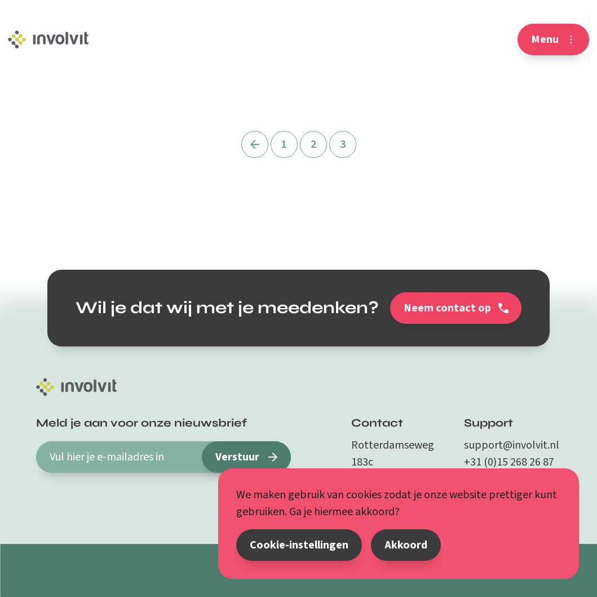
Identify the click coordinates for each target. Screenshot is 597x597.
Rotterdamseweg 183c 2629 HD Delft (392, 462)
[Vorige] (254, 144)
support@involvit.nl (511, 445)
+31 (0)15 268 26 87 (509, 462)
